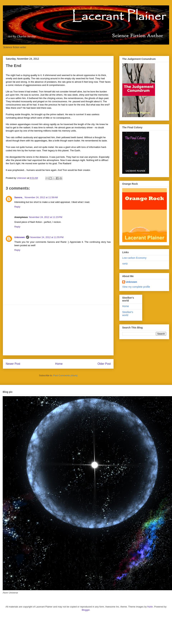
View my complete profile (136, 286)
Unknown (19, 237)
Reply (17, 206)
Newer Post (13, 363)
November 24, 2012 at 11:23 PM (45, 217)
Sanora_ (18, 197)
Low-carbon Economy (134, 257)
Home (59, 363)
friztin (150, 606)
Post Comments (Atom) (65, 375)
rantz (125, 263)
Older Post (104, 363)
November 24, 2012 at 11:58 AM (41, 197)
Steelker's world (127, 314)
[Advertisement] (58, 330)
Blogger (86, 610)
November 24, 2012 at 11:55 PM (47, 237)
